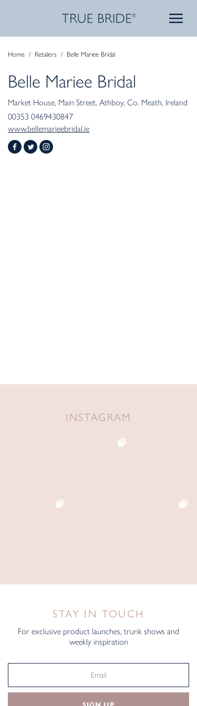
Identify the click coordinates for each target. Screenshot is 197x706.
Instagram (46, 147)
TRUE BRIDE (98, 18)
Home (16, 54)
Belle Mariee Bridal (91, 54)
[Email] (98, 675)
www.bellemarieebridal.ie (48, 129)
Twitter (30, 147)
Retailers (46, 54)
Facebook (15, 147)
